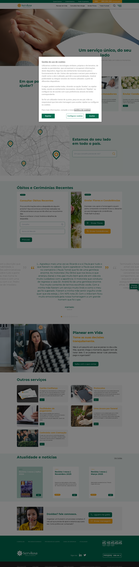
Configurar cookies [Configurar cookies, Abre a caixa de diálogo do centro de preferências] (75, 116)
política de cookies (82, 110)
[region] (70, 89)
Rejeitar (48, 116)
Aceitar (92, 116)
